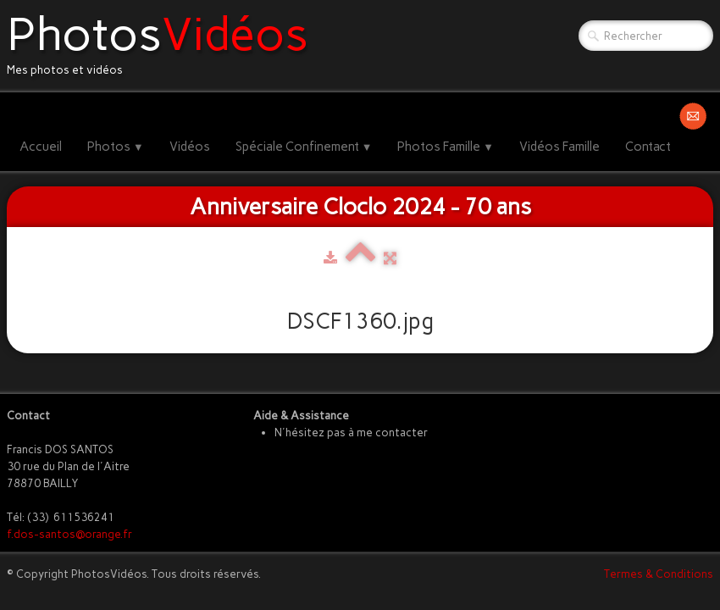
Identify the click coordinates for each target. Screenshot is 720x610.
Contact (648, 146)
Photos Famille (445, 146)
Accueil (40, 146)
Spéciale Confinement (304, 146)
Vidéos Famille (559, 146)
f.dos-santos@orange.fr (69, 534)
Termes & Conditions (658, 574)
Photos (115, 146)
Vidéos (189, 146)
